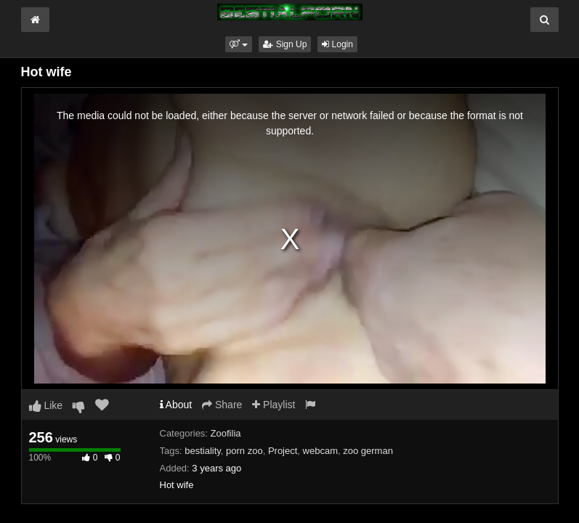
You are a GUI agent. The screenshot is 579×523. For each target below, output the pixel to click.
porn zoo (244, 450)
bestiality (203, 450)
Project (282, 450)
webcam (320, 450)
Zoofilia (226, 433)
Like (46, 405)
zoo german (368, 450)
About (176, 404)
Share (222, 404)
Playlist (273, 404)
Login (337, 44)
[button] (238, 44)
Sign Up (285, 44)
